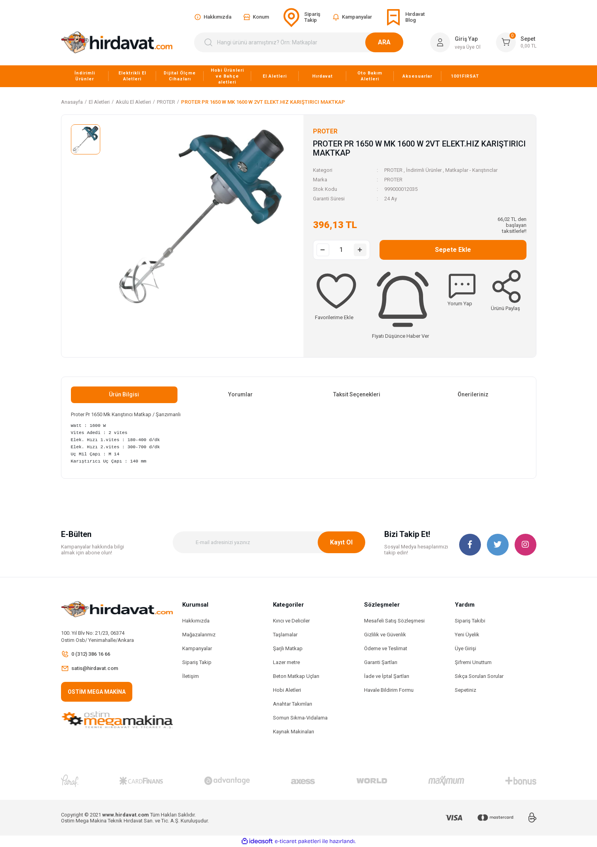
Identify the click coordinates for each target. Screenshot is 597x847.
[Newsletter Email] (269, 542)
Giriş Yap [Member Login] (466, 39)
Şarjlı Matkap (288, 648)
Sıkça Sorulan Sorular (479, 676)
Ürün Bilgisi (124, 394)
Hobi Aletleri (287, 690)
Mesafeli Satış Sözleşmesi (394, 621)
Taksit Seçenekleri (356, 394)
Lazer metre (286, 662)
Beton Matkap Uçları (296, 676)
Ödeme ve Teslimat (385, 648)
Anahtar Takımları (292, 704)
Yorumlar (240, 394)
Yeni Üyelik (467, 635)
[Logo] (117, 42)
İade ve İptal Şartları (386, 676)
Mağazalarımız (199, 635)
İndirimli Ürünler (424, 170)
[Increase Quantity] (360, 250)
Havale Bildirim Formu (389, 690)
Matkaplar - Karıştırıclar (471, 170)
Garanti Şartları (380, 662)
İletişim (190, 676)
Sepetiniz (465, 690)
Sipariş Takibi (470, 621)
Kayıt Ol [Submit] (341, 542)
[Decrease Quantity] (323, 250)
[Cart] (516, 42)
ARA (393, 42)
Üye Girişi (465, 648)
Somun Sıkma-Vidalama (300, 718)
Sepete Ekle (453, 249)
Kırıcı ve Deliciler (291, 621)
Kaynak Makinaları (293, 732)
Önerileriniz (473, 394)
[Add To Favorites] (336, 294)
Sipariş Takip (197, 662)
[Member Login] (440, 42)
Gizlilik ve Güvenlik (385, 635)
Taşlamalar (285, 635)
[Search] (303, 42)
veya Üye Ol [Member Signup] (468, 47)
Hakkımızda (196, 621)
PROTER (393, 170)
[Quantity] (341, 250)
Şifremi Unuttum (473, 662)
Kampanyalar (197, 648)
